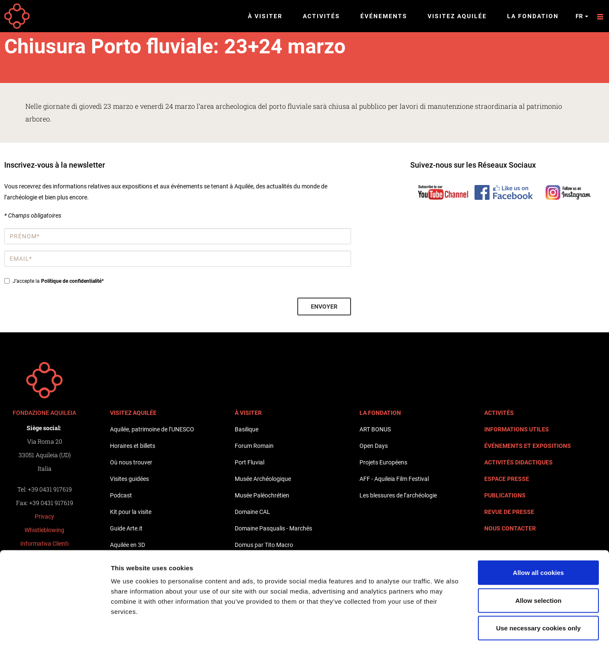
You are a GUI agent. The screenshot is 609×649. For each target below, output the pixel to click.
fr (582, 16)
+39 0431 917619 (50, 489)
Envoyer (324, 306)
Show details (444, 632)
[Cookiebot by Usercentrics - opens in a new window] (55, 632)
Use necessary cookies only (538, 593)
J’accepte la (54, 281)
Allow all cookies (538, 537)
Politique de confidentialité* (72, 281)
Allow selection (538, 565)
